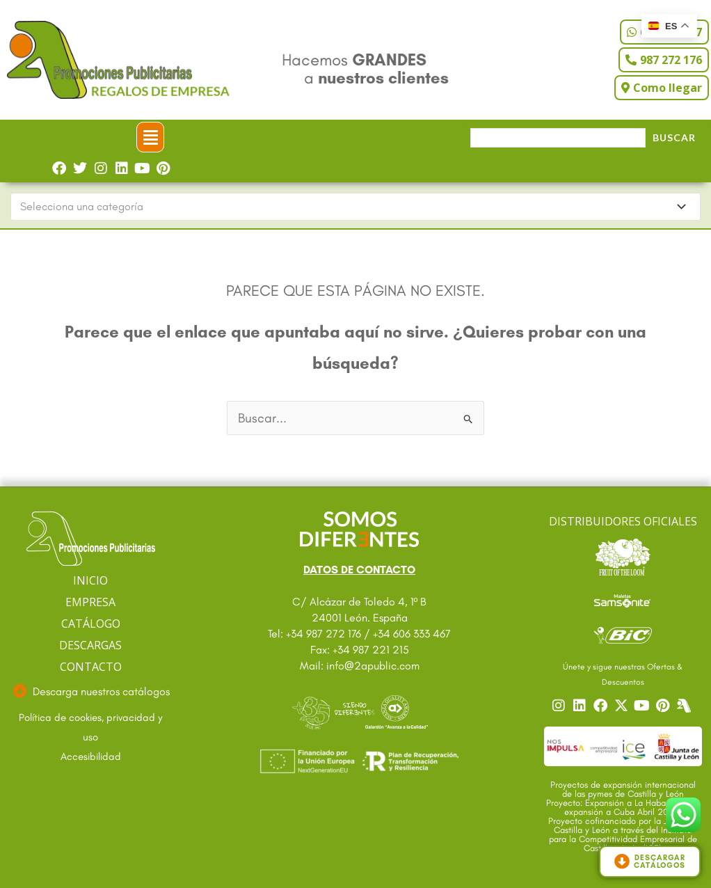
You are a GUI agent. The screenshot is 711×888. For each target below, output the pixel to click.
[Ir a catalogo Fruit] (623, 557)
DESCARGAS (90, 645)
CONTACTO (91, 666)
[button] (150, 137)
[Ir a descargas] (91, 691)
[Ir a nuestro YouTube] (643, 706)
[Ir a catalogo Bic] (623, 634)
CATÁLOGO (90, 623)
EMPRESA (90, 602)
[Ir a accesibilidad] (91, 757)
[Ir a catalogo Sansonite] (623, 599)
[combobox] (355, 207)
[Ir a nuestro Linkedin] (580, 706)
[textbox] (349, 206)
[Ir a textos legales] (91, 727)
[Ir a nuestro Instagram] (560, 706)
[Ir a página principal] (90, 539)
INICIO (90, 580)
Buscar (674, 137)
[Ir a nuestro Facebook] (601, 706)
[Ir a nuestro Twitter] (622, 706)
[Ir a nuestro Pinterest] (664, 706)
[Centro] (685, 706)
